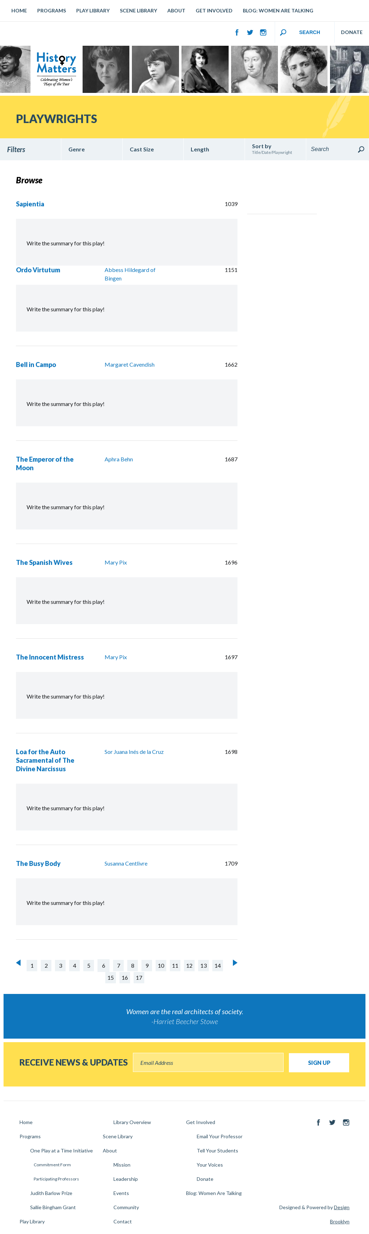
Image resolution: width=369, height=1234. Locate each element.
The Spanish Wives (44, 562)
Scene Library (138, 10)
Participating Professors (56, 1179)
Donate (205, 1179)
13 (203, 965)
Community (126, 1207)
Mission (121, 1165)
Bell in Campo (36, 364)
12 (189, 965)
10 (161, 965)
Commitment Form (52, 1164)
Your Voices (210, 1165)
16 (125, 977)
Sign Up (319, 1062)
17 (139, 977)
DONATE (352, 32)
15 (110, 977)
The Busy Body (38, 863)
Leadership (125, 1179)
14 (217, 965)
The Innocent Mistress (50, 657)
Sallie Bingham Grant (53, 1207)
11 (175, 965)
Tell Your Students (217, 1150)
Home (19, 10)
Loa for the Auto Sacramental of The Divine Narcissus (45, 760)
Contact (122, 1221)
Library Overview (132, 1122)
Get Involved (214, 10)
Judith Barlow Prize (51, 1193)
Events (121, 1193)
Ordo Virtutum (38, 270)
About (176, 10)
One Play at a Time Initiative (61, 1150)
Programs (51, 10)
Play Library (93, 10)
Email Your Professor (219, 1136)
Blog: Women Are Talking (278, 10)
